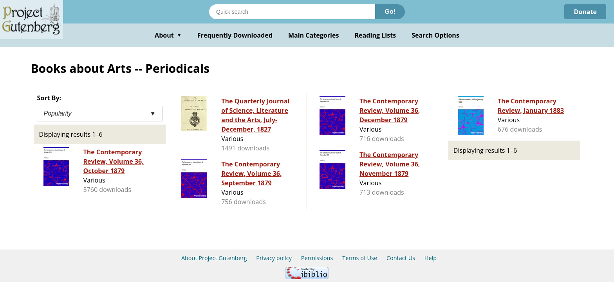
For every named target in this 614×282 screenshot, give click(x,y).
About (168, 35)
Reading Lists (375, 35)
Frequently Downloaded (235, 35)
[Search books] (292, 11)
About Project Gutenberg (214, 258)
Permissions (317, 258)
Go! (390, 11)
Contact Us (400, 258)
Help (430, 258)
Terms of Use (359, 258)
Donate (585, 11)
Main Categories (313, 35)
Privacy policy (274, 258)
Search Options (435, 35)
